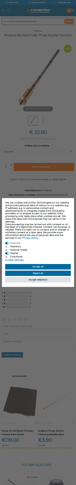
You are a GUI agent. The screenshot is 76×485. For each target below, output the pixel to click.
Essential (15, 243)
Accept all (38, 266)
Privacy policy (30, 237)
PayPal (14, 253)
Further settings (14, 260)
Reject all (38, 273)
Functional (16, 256)
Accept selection (38, 279)
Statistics (15, 246)
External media (18, 249)
